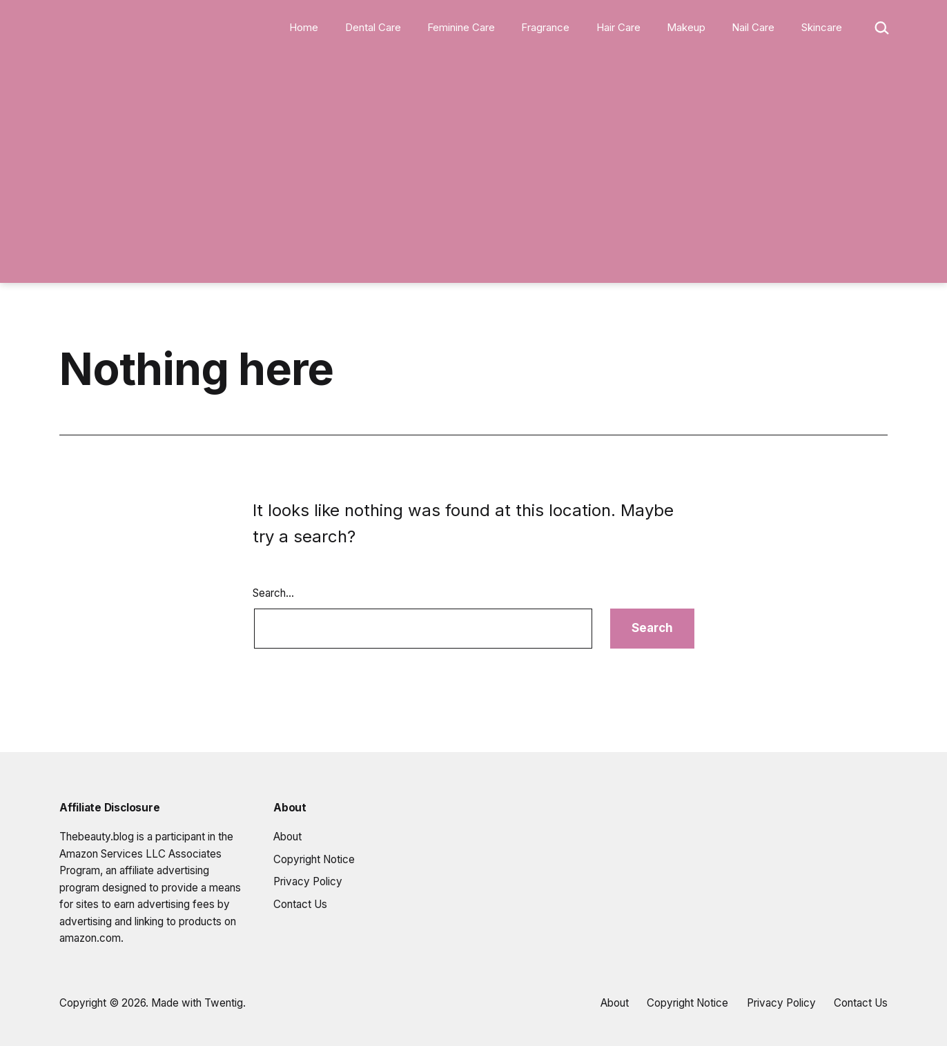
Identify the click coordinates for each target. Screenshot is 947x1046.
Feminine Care (461, 27)
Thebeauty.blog (96, 836)
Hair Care (618, 27)
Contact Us (300, 904)
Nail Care (753, 27)
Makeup (686, 27)
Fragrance (545, 27)
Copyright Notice (314, 859)
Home (303, 27)
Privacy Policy (307, 881)
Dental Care (373, 27)
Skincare (821, 27)
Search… (273, 593)
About (287, 836)
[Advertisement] (473, 167)
